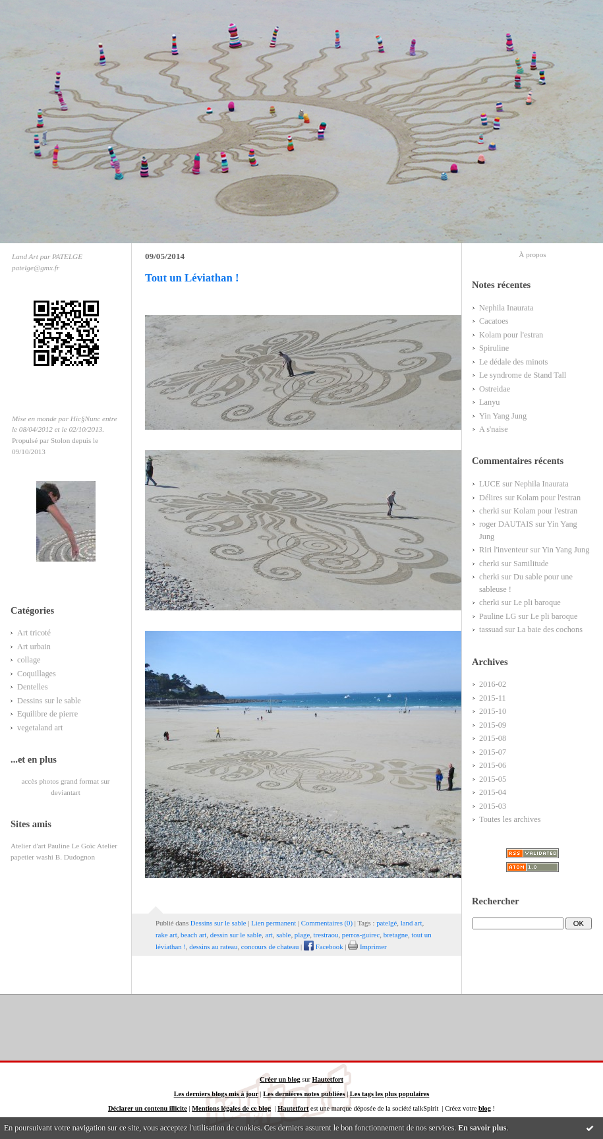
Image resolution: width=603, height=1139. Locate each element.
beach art (193, 935)
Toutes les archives (510, 819)
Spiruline (494, 348)
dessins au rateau (213, 946)
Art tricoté (34, 632)
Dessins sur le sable (49, 700)
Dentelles (32, 686)
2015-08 (492, 738)
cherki (489, 510)
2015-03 (492, 806)
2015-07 (492, 752)
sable (283, 935)
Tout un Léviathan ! (192, 278)
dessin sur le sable (236, 935)
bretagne (396, 935)
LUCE (489, 483)
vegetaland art (40, 727)
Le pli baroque (537, 602)
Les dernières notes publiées (304, 1093)
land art (411, 923)
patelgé (386, 923)
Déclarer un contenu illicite (147, 1108)
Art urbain (34, 646)
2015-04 (492, 792)
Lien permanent (273, 923)
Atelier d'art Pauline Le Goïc (53, 846)
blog (484, 1108)
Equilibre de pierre (47, 713)
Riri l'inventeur (503, 549)
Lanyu (489, 402)
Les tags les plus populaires (389, 1093)
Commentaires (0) (327, 923)
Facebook (323, 946)
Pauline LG (497, 616)
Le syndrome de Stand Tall (522, 375)
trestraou (326, 935)
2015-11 (492, 698)
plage (302, 935)
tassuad (491, 629)
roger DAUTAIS (506, 524)
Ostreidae (494, 389)
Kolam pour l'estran (511, 334)
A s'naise (493, 429)
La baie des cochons (550, 629)
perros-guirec (361, 935)
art (268, 935)
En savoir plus (482, 1127)
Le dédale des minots (513, 361)
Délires (491, 497)
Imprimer (367, 946)
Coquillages (36, 673)
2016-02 (492, 684)
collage (29, 659)
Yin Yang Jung (503, 416)
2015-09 (492, 725)
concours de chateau (270, 946)
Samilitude (530, 563)
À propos (532, 254)
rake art (166, 935)
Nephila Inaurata (506, 307)
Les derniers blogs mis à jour (216, 1093)
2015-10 (492, 711)
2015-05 (492, 779)
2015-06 (492, 765)
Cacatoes (493, 321)
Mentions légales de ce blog (231, 1108)
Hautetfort (327, 1079)
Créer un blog (280, 1079)
